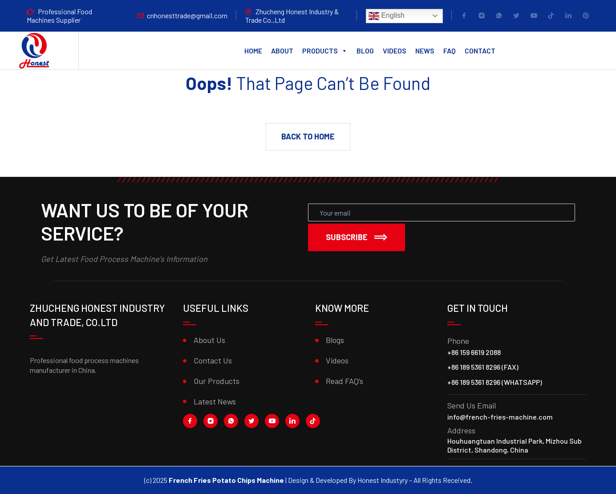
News (424, 50)
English (387, 16)
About (282, 50)
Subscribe (356, 237)
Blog (365, 50)
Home (253, 50)
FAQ (449, 50)
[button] (308, 137)
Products (325, 51)
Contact (480, 50)
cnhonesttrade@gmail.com (187, 15)
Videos (394, 50)
